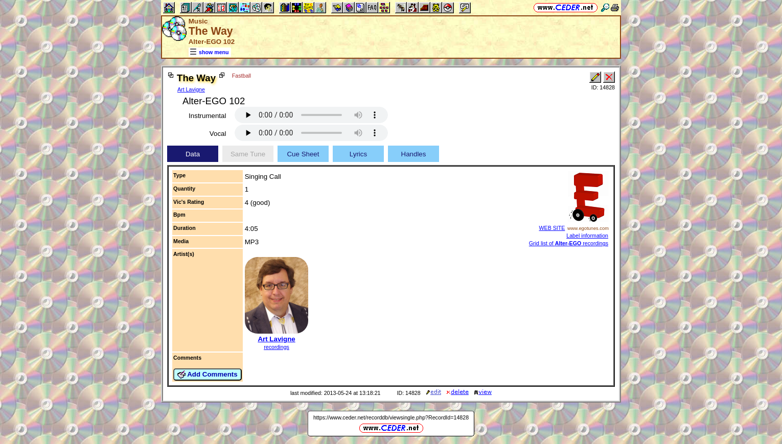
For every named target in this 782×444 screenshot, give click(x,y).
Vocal (218, 133)
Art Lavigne (191, 89)
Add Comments (207, 374)
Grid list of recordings (568, 243)
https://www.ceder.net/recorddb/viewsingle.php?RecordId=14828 (391, 417)
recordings (276, 347)
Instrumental (207, 116)
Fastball (241, 76)
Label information (587, 235)
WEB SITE (552, 228)
